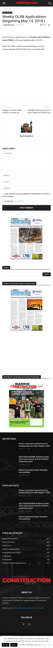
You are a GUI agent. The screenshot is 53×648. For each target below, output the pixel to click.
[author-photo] (26, 133)
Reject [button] (14, 645)
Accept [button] (5, 645)
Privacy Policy (18, 201)
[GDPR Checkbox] (3, 201)
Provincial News (14, 9)
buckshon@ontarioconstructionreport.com (27, 608)
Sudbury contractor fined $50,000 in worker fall (11, 111)
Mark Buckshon (9, 25)
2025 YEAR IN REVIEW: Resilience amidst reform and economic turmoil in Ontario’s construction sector (34, 459)
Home (4, 9)
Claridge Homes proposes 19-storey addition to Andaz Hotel (39, 111)
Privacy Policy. (46, 645)
